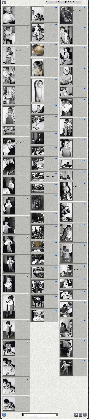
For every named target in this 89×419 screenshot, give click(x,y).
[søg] (40, 416)
